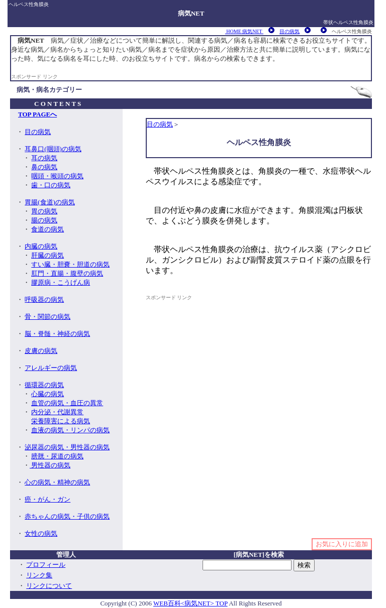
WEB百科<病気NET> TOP (190, 603)
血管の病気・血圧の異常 (67, 403)
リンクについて (49, 585)
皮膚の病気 (41, 350)
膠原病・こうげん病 (60, 282)
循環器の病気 (44, 385)
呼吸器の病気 (44, 299)
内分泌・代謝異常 (57, 412)
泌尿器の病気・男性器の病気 (67, 447)
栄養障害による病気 (60, 421)
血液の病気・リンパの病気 (70, 430)
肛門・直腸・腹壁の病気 (67, 273)
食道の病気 (47, 229)
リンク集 (39, 575)
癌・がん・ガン (47, 499)
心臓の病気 (47, 394)
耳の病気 (44, 158)
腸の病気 (44, 220)
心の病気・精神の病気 (57, 482)
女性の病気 (41, 533)
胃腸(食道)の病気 (50, 202)
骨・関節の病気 (47, 316)
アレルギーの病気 (51, 368)
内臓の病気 (41, 246)
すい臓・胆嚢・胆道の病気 (70, 264)
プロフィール (45, 564)
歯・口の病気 (50, 185)
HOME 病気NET (244, 31)
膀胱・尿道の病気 (57, 456)
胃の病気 (44, 211)
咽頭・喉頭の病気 (57, 176)
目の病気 (289, 31)
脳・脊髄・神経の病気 (57, 333)
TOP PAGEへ (37, 114)
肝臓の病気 (47, 255)
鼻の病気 (44, 167)
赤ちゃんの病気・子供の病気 (67, 516)
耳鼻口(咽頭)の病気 (53, 149)
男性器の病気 (50, 465)
